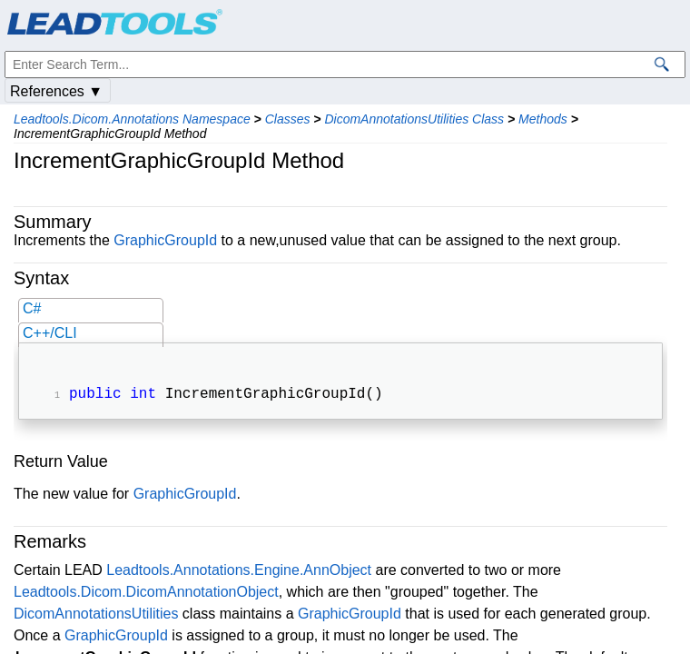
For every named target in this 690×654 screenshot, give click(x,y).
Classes (287, 119)
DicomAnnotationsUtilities (96, 615)
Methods (542, 119)
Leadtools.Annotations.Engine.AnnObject (238, 572)
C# (32, 308)
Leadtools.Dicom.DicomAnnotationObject (146, 593)
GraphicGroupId (165, 240)
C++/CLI (50, 333)
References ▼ (56, 91)
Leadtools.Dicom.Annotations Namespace (132, 119)
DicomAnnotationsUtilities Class (414, 119)
